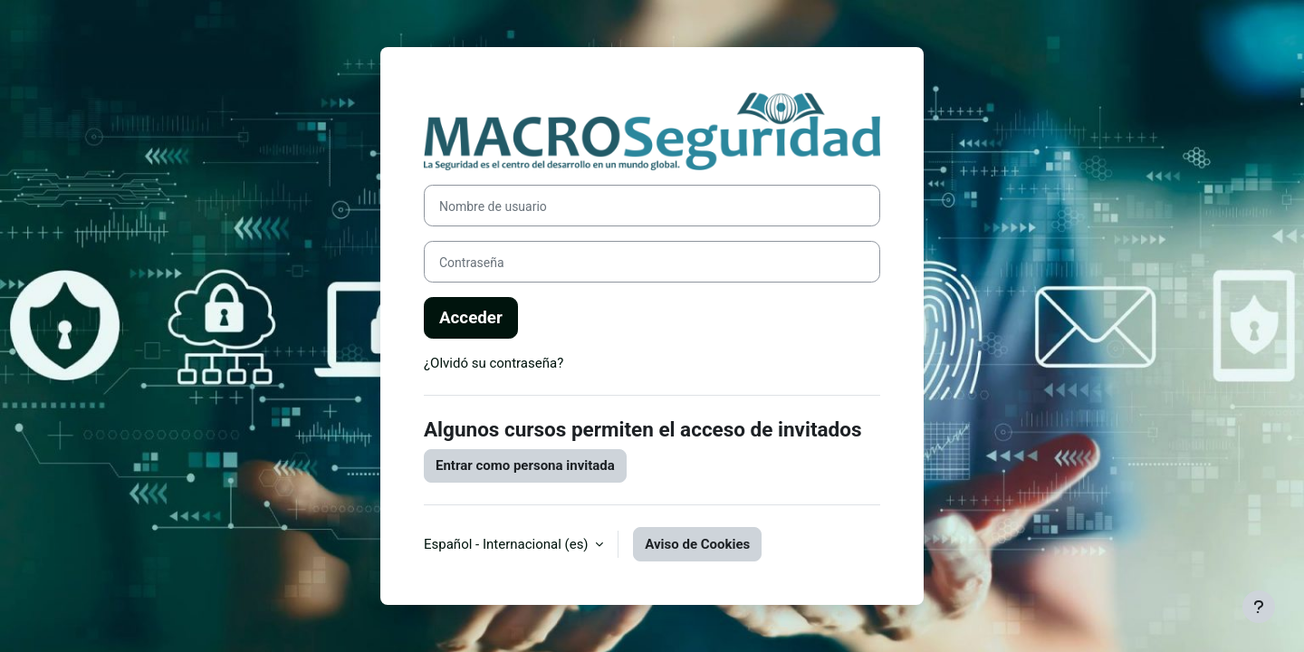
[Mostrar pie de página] (1258, 606)
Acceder (471, 318)
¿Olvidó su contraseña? (493, 363)
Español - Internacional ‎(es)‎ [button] (507, 544)
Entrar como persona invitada (525, 465)
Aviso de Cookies (697, 544)
